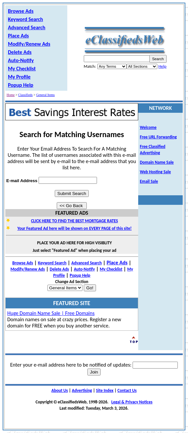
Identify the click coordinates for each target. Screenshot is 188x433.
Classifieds (25, 95)
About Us (59, 390)
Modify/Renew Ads (29, 44)
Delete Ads (20, 52)
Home (11, 95)
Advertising (82, 390)
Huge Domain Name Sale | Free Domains (51, 313)
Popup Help (20, 85)
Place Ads (18, 36)
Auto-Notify (21, 60)
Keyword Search (25, 19)
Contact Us (127, 390)
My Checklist (22, 68)
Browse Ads (21, 11)
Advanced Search (26, 27)
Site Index (104, 390)
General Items (45, 95)
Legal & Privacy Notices (132, 401)
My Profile (19, 77)
